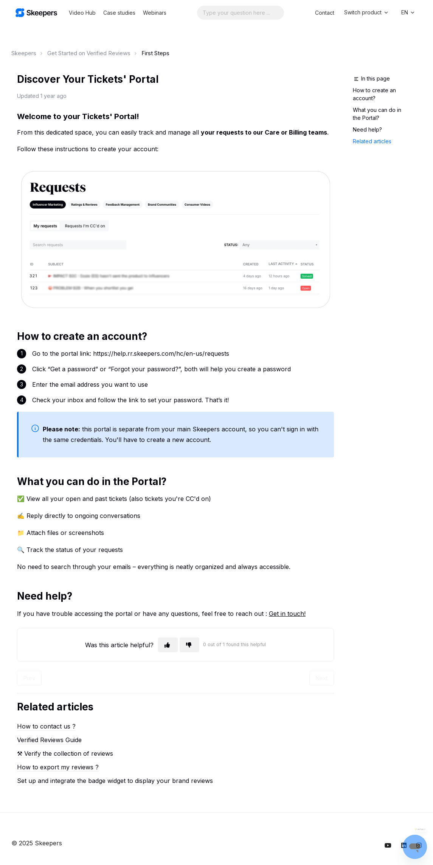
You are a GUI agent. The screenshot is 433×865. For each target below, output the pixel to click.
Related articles (372, 141)
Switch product (366, 12)
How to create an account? (374, 94)
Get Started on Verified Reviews (88, 53)
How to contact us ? (46, 726)
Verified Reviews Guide (49, 740)
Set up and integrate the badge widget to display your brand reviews (115, 780)
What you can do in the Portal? (377, 114)
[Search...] (240, 13)
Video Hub (82, 12)
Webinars (154, 12)
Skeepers (23, 53)
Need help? (367, 129)
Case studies (119, 12)
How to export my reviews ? (58, 767)
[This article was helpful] (168, 644)
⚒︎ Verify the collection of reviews (65, 753)
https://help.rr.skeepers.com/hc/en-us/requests (161, 353)
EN (408, 12)
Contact (324, 12)
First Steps (155, 53)
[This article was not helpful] (189, 644)
